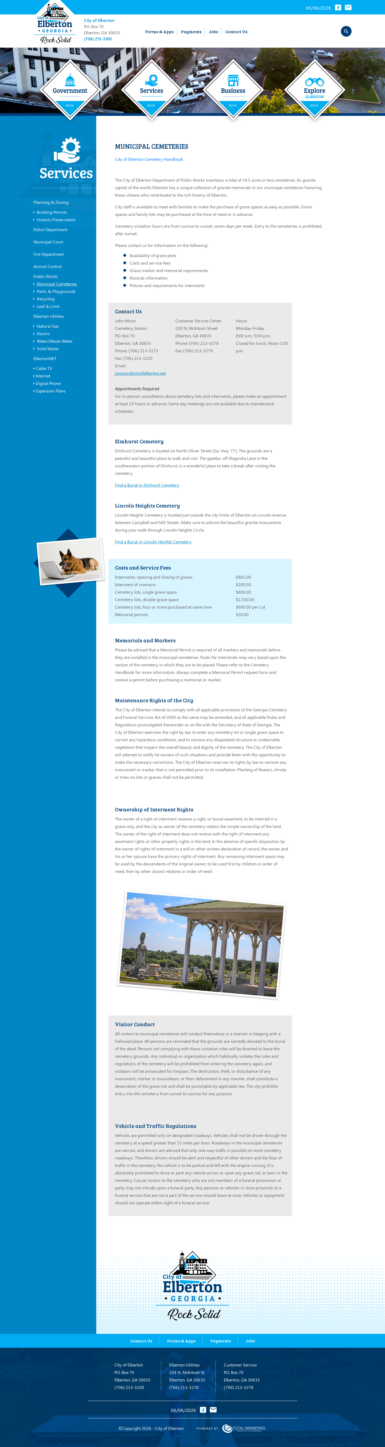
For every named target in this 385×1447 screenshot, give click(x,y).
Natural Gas (46, 326)
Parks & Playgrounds (54, 291)
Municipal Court (48, 242)
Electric (41, 334)
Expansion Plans (49, 391)
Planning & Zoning (50, 202)
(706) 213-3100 (98, 38)
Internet (41, 376)
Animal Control (47, 266)
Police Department (50, 229)
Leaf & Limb (46, 306)
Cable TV (42, 368)
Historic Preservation (54, 220)
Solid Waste (46, 349)
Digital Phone (47, 383)
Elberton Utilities (48, 316)
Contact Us (236, 31)
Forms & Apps (159, 31)
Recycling (44, 299)
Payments (191, 31)
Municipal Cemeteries (55, 284)
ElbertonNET (44, 358)
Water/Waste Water (53, 341)
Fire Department (48, 254)
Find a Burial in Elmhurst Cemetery (147, 485)
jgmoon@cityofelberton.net (140, 373)
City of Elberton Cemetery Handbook (149, 159)
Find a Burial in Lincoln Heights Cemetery (153, 541)
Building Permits (50, 212)
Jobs (213, 31)
